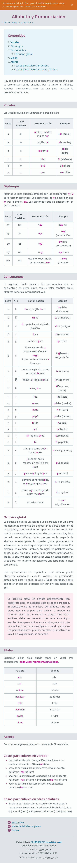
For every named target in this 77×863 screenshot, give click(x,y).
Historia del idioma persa (26, 826)
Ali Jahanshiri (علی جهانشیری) (46, 841)
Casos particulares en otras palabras (37, 69)
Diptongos (16, 46)
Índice (15, 830)
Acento (14, 61)
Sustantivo (18, 822)
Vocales (14, 42)
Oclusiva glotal (24, 54)
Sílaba (13, 57)
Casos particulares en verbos (32, 65)
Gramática (27, 22)
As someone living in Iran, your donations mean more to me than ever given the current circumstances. (33, 5)
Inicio (7, 22)
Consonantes (18, 50)
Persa (15, 22)
